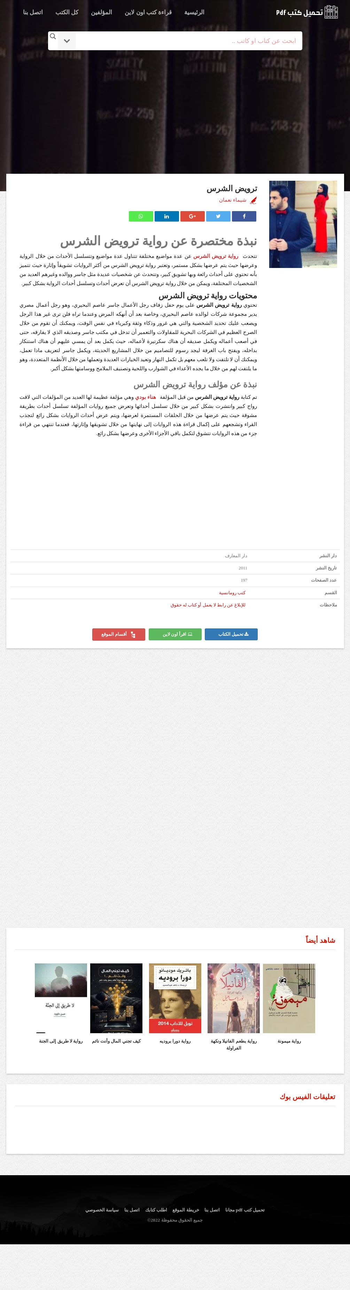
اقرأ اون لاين (178, 634)
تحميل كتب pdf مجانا (245, 1210)
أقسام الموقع (118, 635)
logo (307, 12)
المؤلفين (101, 12)
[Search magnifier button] (53, 36)
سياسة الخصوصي (102, 1210)
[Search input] (184, 41)
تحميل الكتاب (233, 634)
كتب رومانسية (232, 592)
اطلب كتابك (156, 1210)
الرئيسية (194, 12)
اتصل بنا (33, 12)
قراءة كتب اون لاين (148, 12)
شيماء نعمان (233, 200)
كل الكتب (66, 12)
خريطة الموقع (185, 1210)
